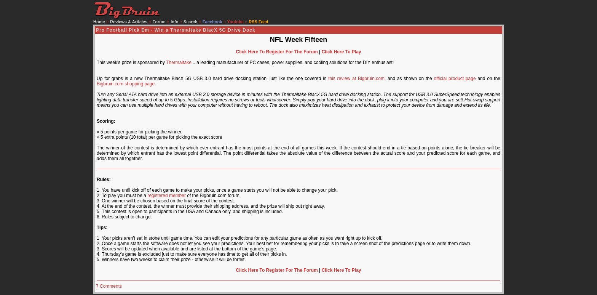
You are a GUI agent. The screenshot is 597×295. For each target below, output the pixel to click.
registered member (166, 195)
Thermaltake (179, 62)
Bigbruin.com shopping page (126, 84)
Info (174, 21)
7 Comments (109, 286)
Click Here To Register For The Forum (277, 52)
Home (99, 21)
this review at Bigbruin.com (356, 78)
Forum (159, 21)
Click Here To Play (341, 52)
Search (191, 21)
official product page (455, 78)
